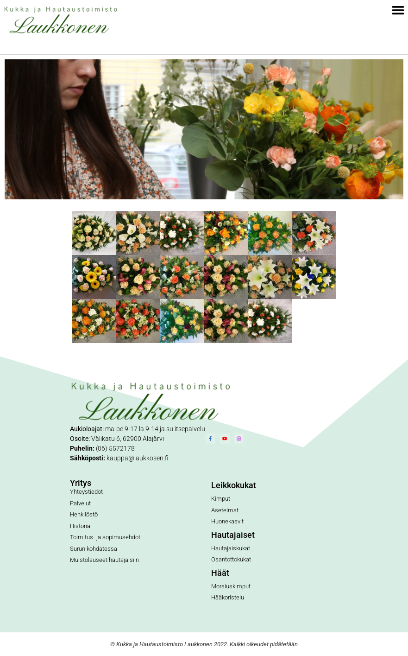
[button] (398, 10)
